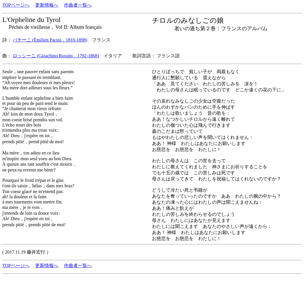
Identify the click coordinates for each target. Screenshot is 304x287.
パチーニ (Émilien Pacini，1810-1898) (50, 39)
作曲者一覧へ (78, 5)
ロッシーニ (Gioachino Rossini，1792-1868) (56, 55)
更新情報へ (46, 5)
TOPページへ (15, 5)
